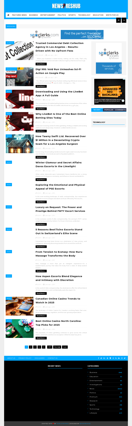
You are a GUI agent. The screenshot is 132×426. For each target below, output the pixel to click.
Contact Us (52, 358)
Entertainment (47, 15)
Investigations (96, 385)
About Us (11, 358)
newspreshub (85, 423)
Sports (72, 15)
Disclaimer (39, 358)
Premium (94, 397)
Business (33, 15)
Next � (57, 347)
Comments (120, 110)
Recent (97, 110)
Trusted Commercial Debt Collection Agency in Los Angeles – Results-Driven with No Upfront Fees (60, 47)
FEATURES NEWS (19, 15)
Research (94, 401)
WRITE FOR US (112, 15)
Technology (84, 15)
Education (98, 15)
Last (64, 347)
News (9, 91)
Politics (62, 15)
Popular (108, 110)
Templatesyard (62, 423)
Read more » (41, 64)
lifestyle (93, 413)
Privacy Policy (24, 358)
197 (49, 347)
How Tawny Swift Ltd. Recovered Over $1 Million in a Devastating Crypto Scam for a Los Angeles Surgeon (61, 140)
